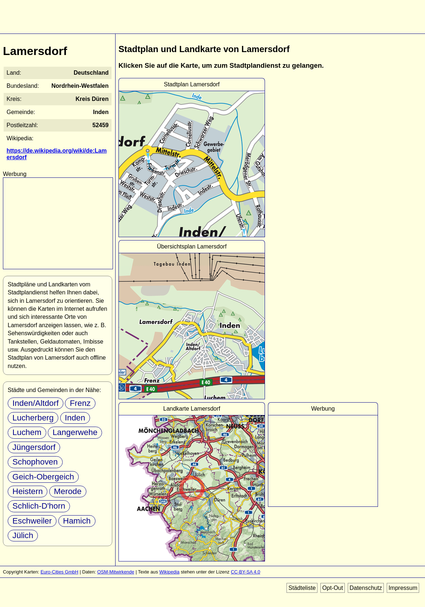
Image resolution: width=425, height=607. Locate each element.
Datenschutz (366, 588)
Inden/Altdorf (35, 403)
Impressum (403, 588)
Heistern (27, 491)
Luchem (27, 432)
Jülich (22, 535)
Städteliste (302, 588)
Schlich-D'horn (38, 505)
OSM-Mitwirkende (115, 572)
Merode (68, 491)
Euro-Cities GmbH (59, 572)
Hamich (77, 520)
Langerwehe (74, 432)
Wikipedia (169, 572)
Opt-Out (332, 588)
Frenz (80, 403)
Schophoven (35, 461)
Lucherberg (33, 417)
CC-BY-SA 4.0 (245, 572)
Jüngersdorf (33, 447)
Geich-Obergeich (43, 476)
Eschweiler (32, 520)
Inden (75, 417)
